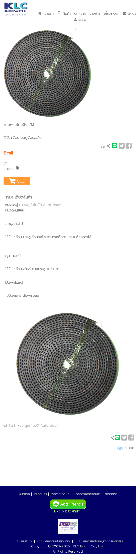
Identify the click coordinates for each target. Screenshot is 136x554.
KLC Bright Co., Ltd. (88, 546)
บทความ (80, 13)
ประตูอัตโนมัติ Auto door (41, 204)
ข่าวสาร (95, 13)
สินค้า (64, 13)
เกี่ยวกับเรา (111, 13)
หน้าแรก (46, 13)
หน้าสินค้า (9, 425)
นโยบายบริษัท (22, 541)
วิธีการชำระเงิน (61, 493)
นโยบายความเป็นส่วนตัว (53, 541)
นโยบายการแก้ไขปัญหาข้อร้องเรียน (99, 541)
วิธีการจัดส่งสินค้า (88, 493)
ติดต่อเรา (111, 493)
